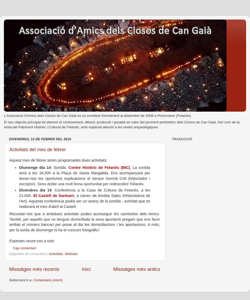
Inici (86, 269)
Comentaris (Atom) (48, 280)
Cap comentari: (25, 248)
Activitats (56, 254)
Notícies (71, 254)
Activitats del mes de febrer (37, 149)
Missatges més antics (136, 269)
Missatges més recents (34, 269)
